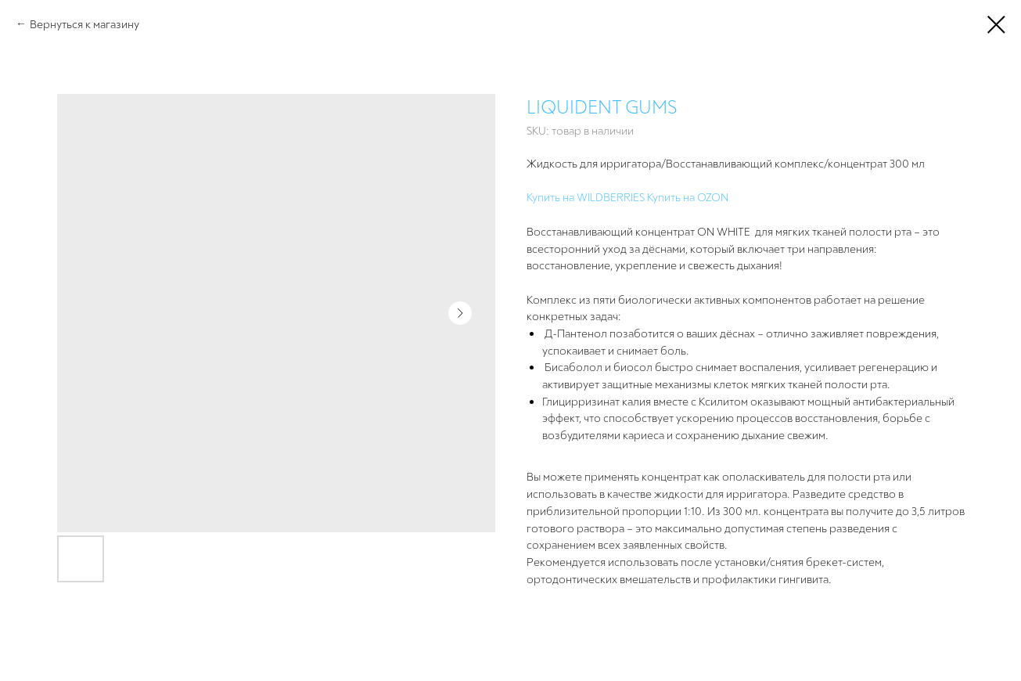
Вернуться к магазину (84, 24)
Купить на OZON (687, 197)
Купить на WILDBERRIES (586, 197)
